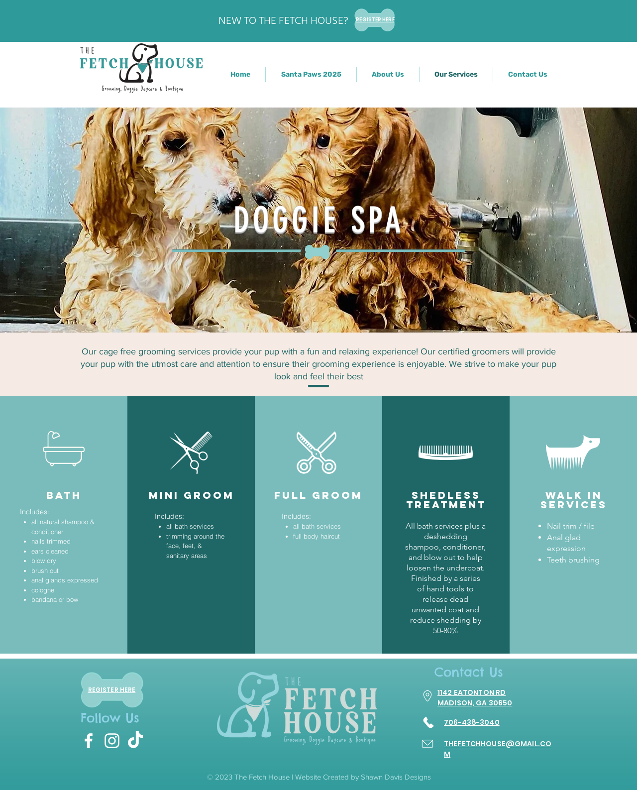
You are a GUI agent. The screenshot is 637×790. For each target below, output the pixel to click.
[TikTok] (135, 741)
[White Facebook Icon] (89, 741)
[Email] (427, 744)
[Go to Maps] (427, 696)
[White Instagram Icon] (112, 741)
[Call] (428, 722)
